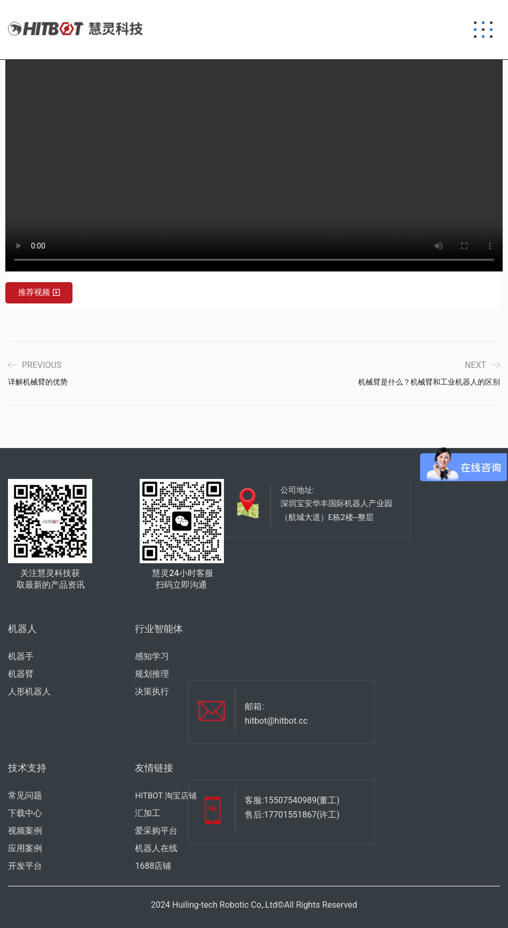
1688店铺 (153, 866)
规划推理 (152, 674)
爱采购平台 (156, 831)
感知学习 (152, 656)
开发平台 (25, 866)
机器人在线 (156, 848)
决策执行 (152, 691)
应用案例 (25, 848)
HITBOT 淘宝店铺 (165, 796)
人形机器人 (29, 691)
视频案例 (25, 831)
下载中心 (25, 813)
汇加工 (147, 813)
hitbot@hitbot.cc (276, 721)
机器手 (21, 656)
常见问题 (25, 795)
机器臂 (21, 674)
